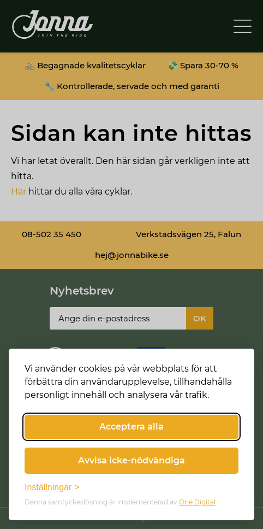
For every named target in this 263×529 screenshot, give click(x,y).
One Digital (197, 502)
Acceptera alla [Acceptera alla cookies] (131, 426)
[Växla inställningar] (52, 487)
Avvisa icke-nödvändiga (131, 460)
